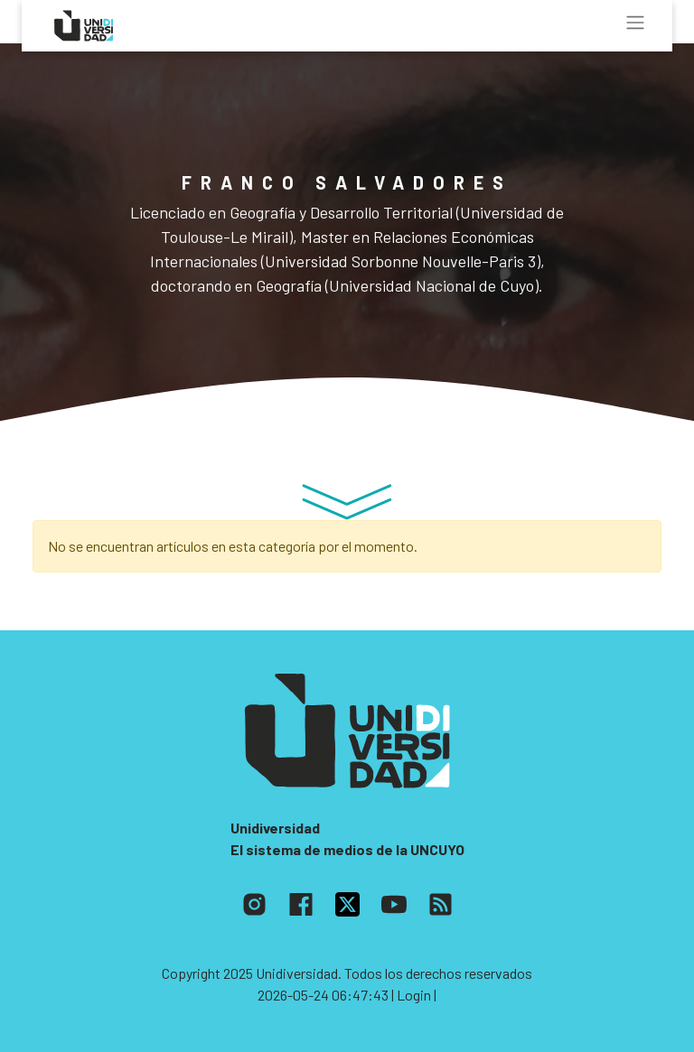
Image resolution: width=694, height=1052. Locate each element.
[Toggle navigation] (635, 22)
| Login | (413, 994)
